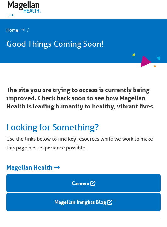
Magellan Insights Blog (80, 202)
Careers (80, 183)
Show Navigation (142, 9)
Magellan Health (29, 167)
